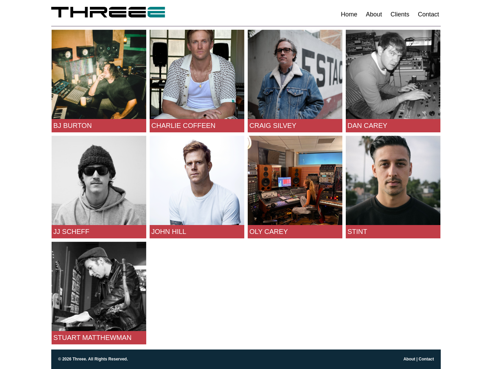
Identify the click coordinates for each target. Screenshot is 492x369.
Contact (428, 14)
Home (349, 14)
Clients (400, 14)
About (374, 14)
